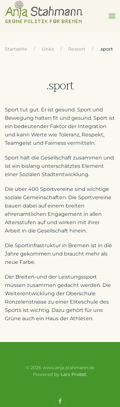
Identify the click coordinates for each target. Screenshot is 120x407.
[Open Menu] (112, 16)
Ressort (76, 49)
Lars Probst (73, 374)
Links (48, 49)
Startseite (16, 49)
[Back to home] (44, 16)
